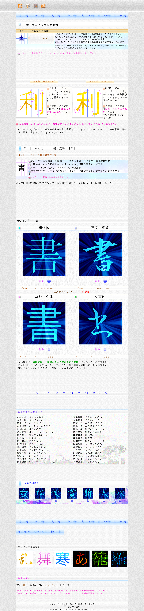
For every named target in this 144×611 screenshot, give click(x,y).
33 (64, 393)
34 (71, 393)
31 (49, 393)
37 (94, 393)
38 (106, 393)
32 (57, 393)
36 (86, 393)
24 (37, 393)
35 (79, 393)
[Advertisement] (59, 65)
